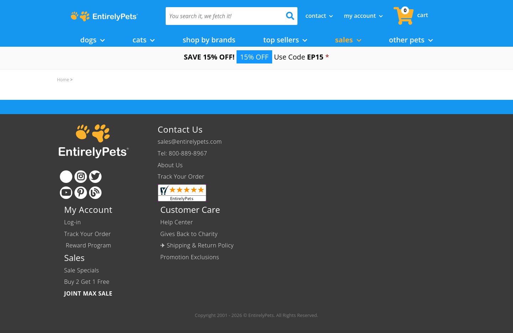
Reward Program (88, 245)
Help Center (176, 222)
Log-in (72, 222)
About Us (170, 165)
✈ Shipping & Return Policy (197, 245)
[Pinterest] (80, 192)
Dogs (92, 40)
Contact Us (180, 129)
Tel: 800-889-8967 (182, 153)
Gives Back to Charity (189, 234)
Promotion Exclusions (189, 257)
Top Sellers (285, 40)
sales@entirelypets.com (190, 141)
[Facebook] (66, 176)
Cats (144, 40)
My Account (363, 16)
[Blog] (95, 192)
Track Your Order (181, 176)
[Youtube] (66, 192)
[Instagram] (80, 176)
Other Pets (411, 40)
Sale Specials (81, 270)
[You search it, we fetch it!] (222, 16)
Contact (319, 16)
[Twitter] (95, 176)
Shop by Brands (209, 40)
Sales (348, 40)
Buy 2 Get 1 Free (86, 282)
